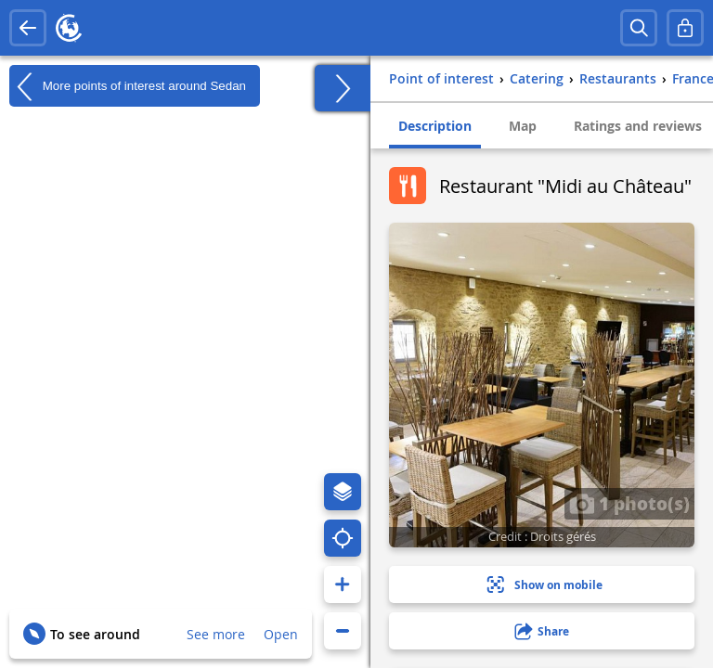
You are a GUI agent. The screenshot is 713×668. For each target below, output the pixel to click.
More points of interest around (127, 86)
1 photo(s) (629, 503)
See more (216, 634)
